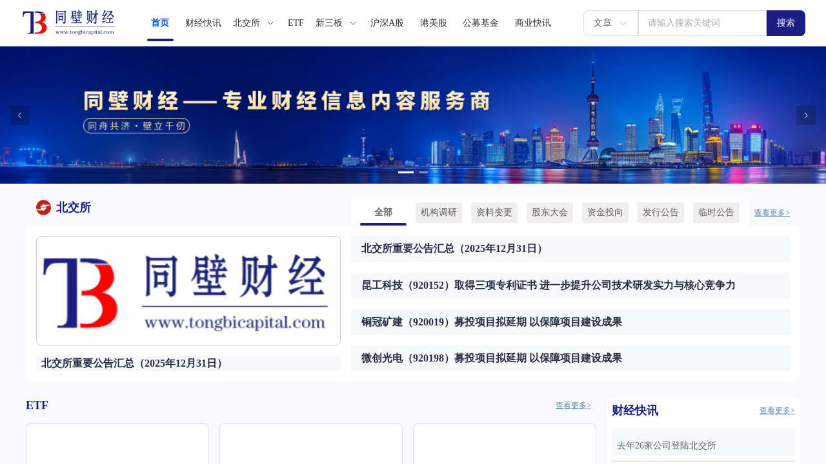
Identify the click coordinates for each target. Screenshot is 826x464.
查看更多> (772, 212)
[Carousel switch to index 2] (423, 172)
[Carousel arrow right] (806, 115)
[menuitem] (160, 23)
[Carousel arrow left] (20, 115)
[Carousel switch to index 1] (406, 172)
